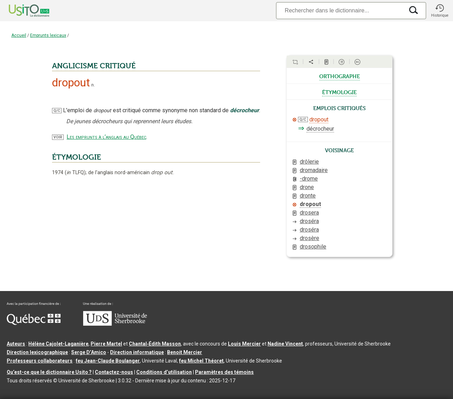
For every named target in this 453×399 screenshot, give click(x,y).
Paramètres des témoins (224, 372)
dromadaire (314, 170)
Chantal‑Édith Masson (155, 344)
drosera (309, 212)
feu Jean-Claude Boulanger (108, 361)
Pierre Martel (106, 344)
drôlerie (309, 161)
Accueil (18, 35)
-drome (309, 178)
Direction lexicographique (37, 352)
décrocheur (320, 128)
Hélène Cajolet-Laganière (58, 344)
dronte (308, 195)
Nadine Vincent (285, 344)
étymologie (339, 91)
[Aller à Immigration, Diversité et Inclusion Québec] (34, 323)
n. (93, 84)
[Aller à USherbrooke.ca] (115, 324)
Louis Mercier (244, 344)
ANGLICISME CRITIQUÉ (94, 66)
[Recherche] (340, 10)
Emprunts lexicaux (48, 35)
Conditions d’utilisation (164, 372)
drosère (309, 238)
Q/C (56, 110)
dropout (318, 119)
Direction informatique (137, 352)
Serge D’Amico (88, 352)
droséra (309, 221)
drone (307, 187)
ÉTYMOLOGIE (76, 157)
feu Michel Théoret (201, 361)
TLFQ (75, 173)
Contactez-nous (114, 372)
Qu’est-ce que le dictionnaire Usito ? (49, 372)
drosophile (313, 246)
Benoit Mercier (184, 352)
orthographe (339, 76)
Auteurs (16, 344)
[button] (439, 10)
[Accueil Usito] (21, 10)
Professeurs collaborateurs (40, 361)
